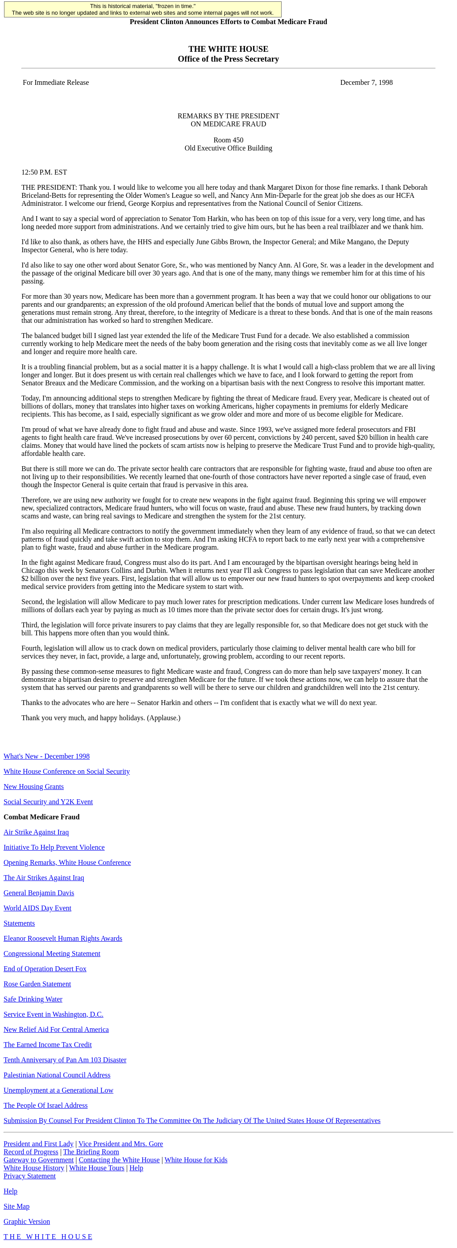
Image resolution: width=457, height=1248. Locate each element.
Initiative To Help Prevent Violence (54, 847)
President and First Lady (39, 1144)
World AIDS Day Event (37, 908)
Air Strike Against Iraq (36, 832)
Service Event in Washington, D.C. (54, 1014)
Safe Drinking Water (33, 999)
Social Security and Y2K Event (48, 802)
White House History (34, 1168)
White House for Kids (196, 1160)
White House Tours (97, 1168)
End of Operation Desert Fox (45, 969)
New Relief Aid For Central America (56, 1029)
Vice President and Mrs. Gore (121, 1144)
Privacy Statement (30, 1176)
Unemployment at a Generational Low (58, 1090)
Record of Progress (31, 1152)
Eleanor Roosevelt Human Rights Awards (63, 938)
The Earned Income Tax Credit (48, 1044)
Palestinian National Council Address (57, 1075)
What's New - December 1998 (47, 756)
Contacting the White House (119, 1160)
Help (136, 1168)
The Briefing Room (91, 1152)
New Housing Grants (34, 786)
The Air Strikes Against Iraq (44, 877)
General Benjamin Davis (39, 893)
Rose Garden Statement (37, 984)
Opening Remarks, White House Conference (67, 862)
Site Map (16, 1206)
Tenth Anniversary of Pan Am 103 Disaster (65, 1060)
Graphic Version (27, 1221)
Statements (19, 923)
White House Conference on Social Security (67, 771)
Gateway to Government (39, 1160)
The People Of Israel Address (45, 1105)
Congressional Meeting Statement (52, 953)
